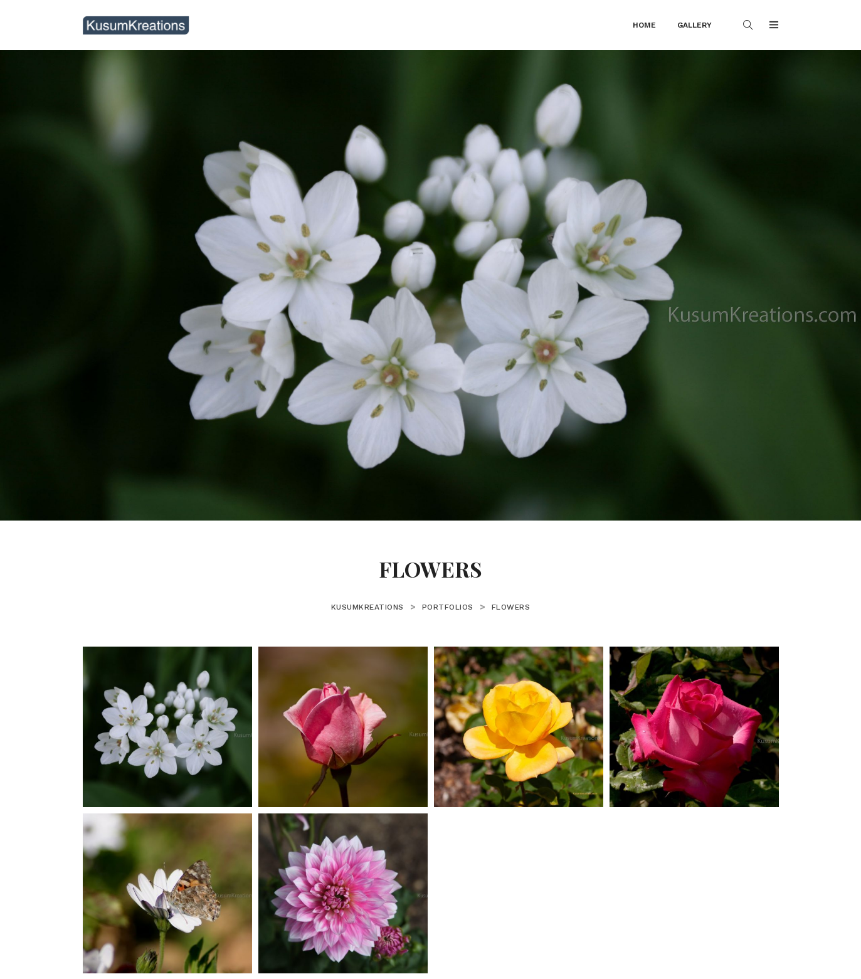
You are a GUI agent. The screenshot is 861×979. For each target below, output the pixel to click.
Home (644, 25)
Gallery (694, 25)
